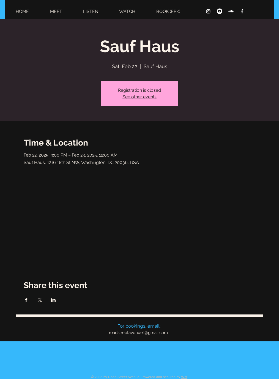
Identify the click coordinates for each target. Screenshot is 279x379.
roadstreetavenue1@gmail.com (138, 332)
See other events (139, 96)
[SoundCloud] (231, 11)
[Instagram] (208, 11)
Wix (184, 377)
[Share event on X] (39, 300)
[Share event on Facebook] (26, 300)
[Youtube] (219, 11)
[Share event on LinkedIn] (53, 300)
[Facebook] (242, 11)
